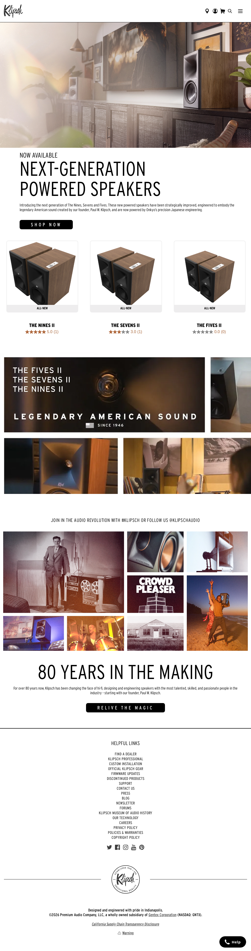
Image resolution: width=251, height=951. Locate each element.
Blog (125, 798)
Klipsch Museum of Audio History (125, 813)
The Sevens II (125, 325)
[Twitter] (109, 847)
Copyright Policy (126, 837)
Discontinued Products (125, 778)
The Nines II (42, 325)
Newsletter (125, 803)
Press (125, 793)
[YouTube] (133, 847)
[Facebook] (117, 847)
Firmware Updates (125, 773)
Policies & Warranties (125, 832)
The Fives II (209, 325)
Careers (125, 822)
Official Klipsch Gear (125, 768)
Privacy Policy (125, 827)
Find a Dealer (126, 754)
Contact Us (126, 788)
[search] (230, 11)
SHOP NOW (46, 224)
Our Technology (125, 817)
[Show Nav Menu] (240, 11)
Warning (125, 933)
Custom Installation (125, 763)
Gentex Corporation (162, 914)
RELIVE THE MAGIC (125, 707)
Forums (125, 808)
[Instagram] (125, 847)
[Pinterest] (141, 847)
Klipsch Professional (125, 759)
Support (125, 783)
